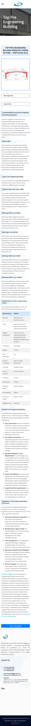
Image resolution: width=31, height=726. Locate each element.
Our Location (15, 625)
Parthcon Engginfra (8, 574)
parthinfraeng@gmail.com (12, 673)
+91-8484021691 (9, 670)
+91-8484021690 (9, 669)
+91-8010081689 (9, 667)
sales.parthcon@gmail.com (12, 675)
